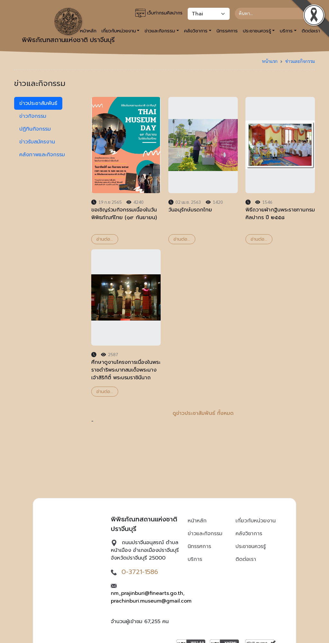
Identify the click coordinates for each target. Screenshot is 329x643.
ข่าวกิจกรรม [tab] (32, 116)
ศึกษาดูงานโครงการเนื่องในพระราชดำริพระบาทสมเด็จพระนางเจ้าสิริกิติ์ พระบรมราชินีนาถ (125, 370)
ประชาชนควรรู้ (251, 546)
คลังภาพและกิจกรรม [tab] (42, 155)
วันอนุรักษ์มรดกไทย (190, 210)
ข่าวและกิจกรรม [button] (160, 30)
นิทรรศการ (227, 30)
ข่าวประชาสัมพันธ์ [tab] (38, 103)
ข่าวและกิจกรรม (300, 61)
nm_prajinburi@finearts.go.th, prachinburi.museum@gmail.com (151, 597)
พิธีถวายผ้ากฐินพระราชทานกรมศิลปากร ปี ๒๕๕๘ (280, 213)
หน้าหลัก (197, 521)
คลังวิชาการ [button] (196, 30)
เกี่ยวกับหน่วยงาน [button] (119, 30)
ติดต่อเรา (246, 559)
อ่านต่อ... (104, 239)
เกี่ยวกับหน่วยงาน (256, 521)
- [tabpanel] (203, 261)
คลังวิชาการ (249, 533)
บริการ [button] (286, 30)
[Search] (272, 13)
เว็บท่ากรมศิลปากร (158, 13)
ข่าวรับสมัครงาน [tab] (37, 142)
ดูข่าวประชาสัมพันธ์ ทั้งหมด (203, 413)
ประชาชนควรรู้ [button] (257, 30)
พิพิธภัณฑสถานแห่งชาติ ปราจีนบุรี (68, 26)
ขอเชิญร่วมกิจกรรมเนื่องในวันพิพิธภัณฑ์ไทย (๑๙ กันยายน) (124, 213)
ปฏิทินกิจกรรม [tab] (35, 129)
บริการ (195, 559)
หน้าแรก (270, 61)
